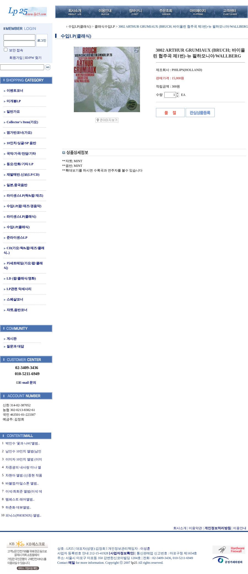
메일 (71, 563)
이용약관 (195, 528)
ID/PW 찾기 (33, 58)
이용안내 (239, 528)
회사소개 (180, 528)
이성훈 (145, 549)
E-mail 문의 (26, 383)
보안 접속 (16, 50)
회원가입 (16, 58)
